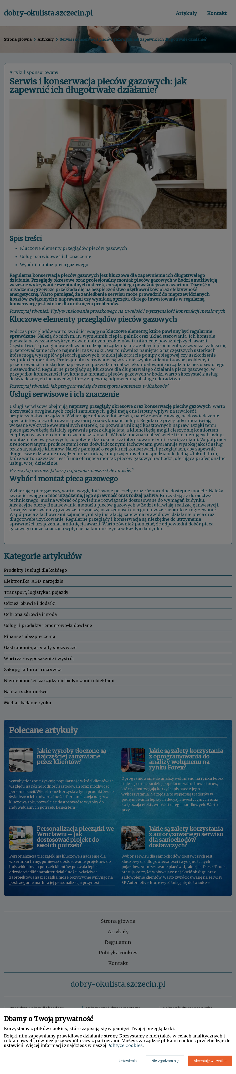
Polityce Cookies (125, 1045)
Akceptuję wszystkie (210, 1061)
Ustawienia (128, 1061)
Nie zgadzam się (165, 1061)
